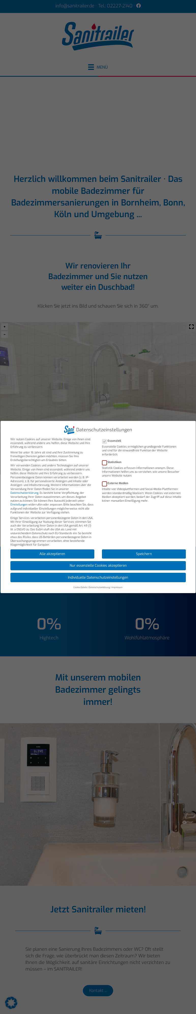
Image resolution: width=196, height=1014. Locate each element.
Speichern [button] (144, 553)
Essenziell (113, 441)
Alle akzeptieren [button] (52, 553)
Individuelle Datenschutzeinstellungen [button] (98, 577)
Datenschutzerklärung (24, 493)
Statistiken (113, 462)
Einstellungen (18, 504)
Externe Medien (117, 483)
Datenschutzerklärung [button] (99, 587)
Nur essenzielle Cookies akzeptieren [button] (98, 565)
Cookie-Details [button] (80, 587)
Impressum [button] (117, 587)
